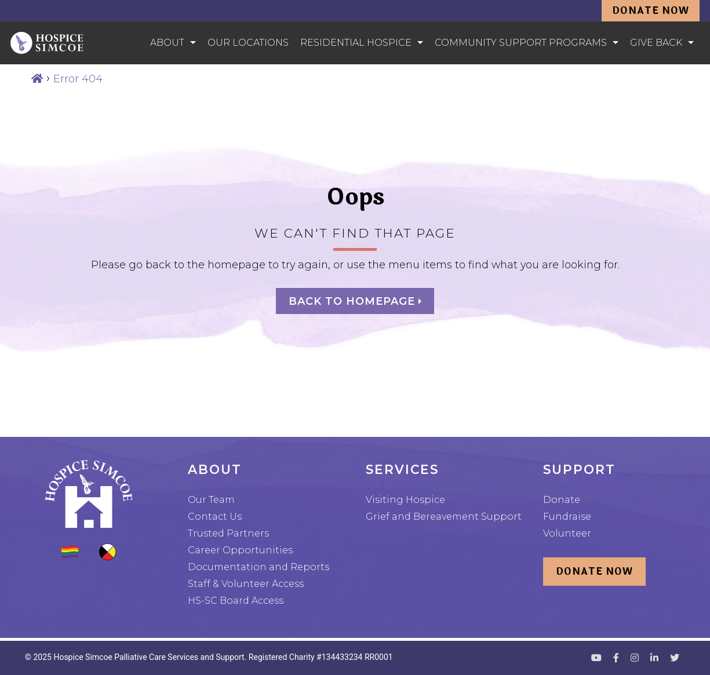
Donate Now (650, 10)
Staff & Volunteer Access (246, 583)
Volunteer (567, 533)
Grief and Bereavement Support (444, 516)
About (167, 42)
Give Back (656, 42)
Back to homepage (353, 301)
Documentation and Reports (258, 566)
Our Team (211, 499)
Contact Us (215, 516)
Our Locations (248, 42)
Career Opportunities (240, 550)
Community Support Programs (521, 42)
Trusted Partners (228, 533)
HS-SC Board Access (235, 600)
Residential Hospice (356, 42)
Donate (561, 499)
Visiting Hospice (405, 499)
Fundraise (567, 516)
